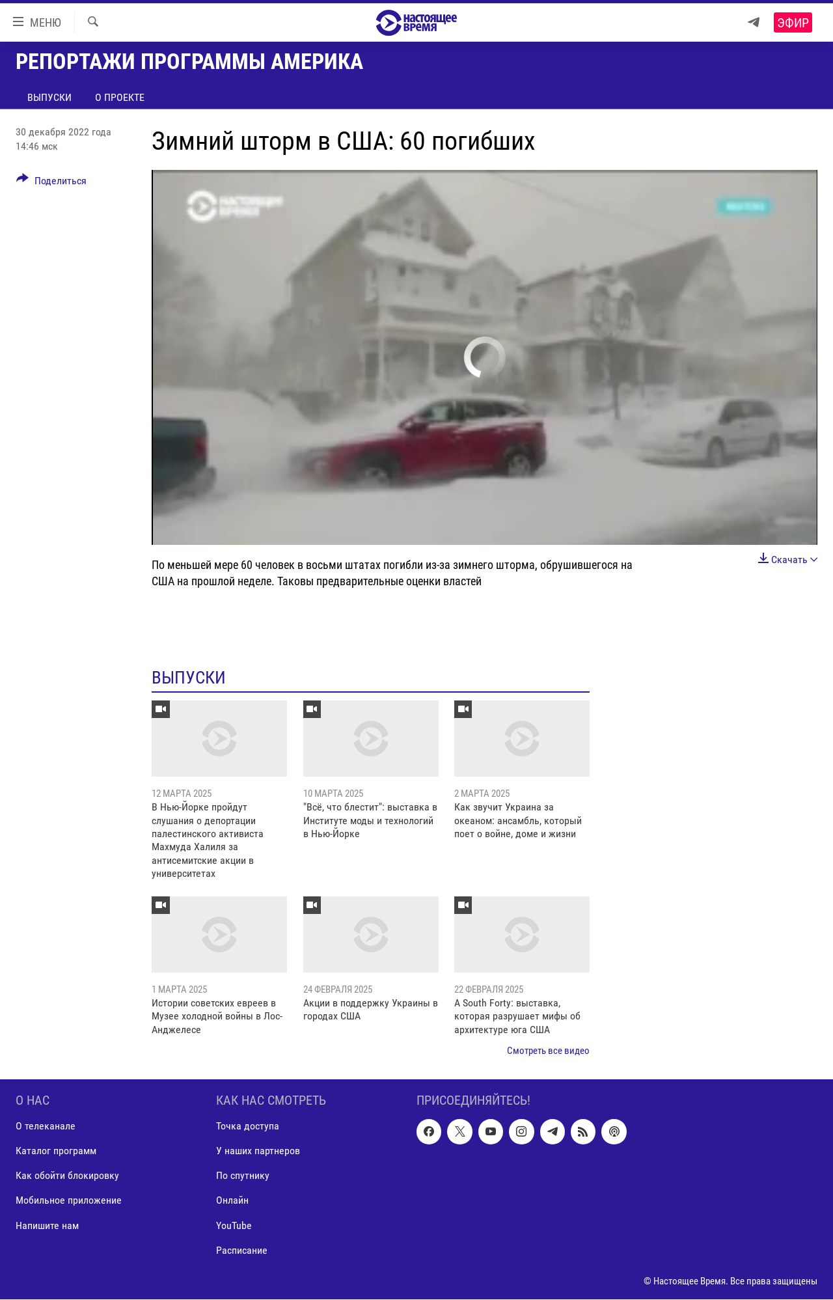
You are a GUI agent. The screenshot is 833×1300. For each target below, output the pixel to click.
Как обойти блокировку (67, 1176)
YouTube (234, 1225)
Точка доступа (247, 1126)
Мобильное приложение (69, 1201)
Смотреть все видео (548, 1051)
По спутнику (242, 1176)
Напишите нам (47, 1225)
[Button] (51, 183)
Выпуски (49, 97)
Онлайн (232, 1201)
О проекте (119, 97)
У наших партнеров (258, 1151)
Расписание (241, 1250)
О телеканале (45, 1126)
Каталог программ (56, 1151)
